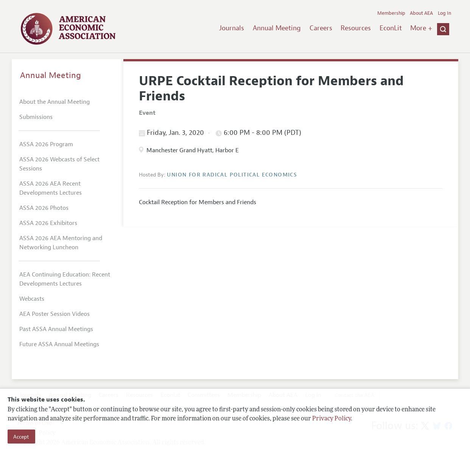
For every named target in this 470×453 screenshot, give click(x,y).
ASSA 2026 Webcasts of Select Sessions (59, 164)
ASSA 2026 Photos (43, 208)
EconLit (391, 28)
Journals (231, 28)
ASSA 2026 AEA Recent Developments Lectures (50, 188)
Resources (356, 28)
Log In (444, 13)
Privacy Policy (331, 419)
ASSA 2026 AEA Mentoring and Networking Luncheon (60, 242)
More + (421, 28)
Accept (21, 436)
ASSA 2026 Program (46, 144)
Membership (391, 13)
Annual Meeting (277, 28)
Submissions (36, 117)
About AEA (421, 13)
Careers (321, 28)
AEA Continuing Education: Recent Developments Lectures (64, 279)
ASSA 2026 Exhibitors (48, 223)
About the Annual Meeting (54, 102)
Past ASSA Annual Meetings (56, 329)
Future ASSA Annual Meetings (59, 344)
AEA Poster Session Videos (54, 314)
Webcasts (31, 299)
